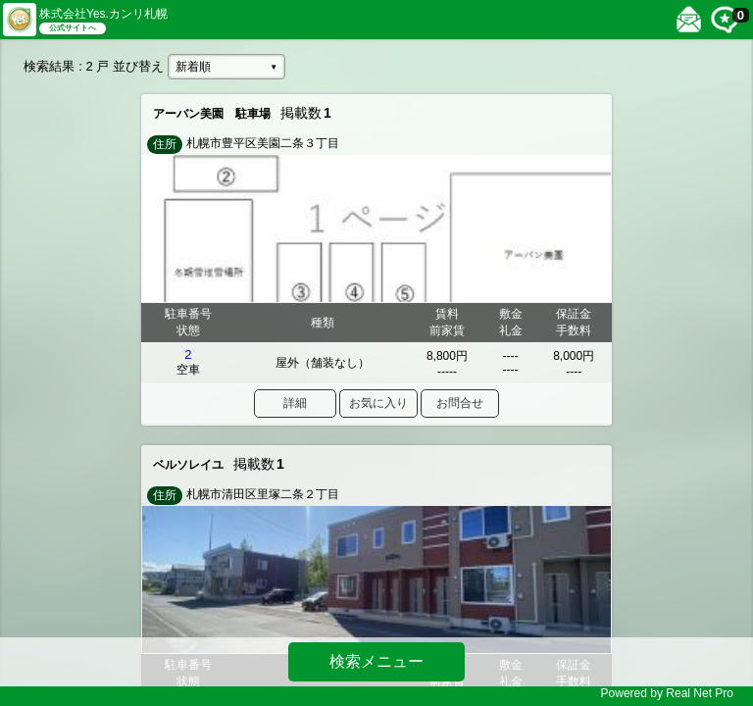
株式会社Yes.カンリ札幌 (103, 14)
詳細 (295, 403)
